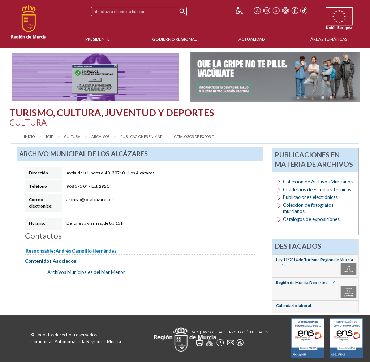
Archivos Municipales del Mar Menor (86, 272)
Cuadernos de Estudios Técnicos (317, 189)
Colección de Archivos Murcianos (318, 181)
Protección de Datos (248, 332)
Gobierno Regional (174, 39)
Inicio (29, 137)
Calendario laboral (293, 305)
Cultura (72, 137)
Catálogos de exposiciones (311, 219)
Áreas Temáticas (328, 39)
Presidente (97, 39)
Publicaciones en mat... (141, 137)
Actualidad (251, 39)
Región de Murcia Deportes (306, 282)
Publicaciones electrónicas (310, 197)
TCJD (49, 137)
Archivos (100, 137)
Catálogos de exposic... (195, 137)
